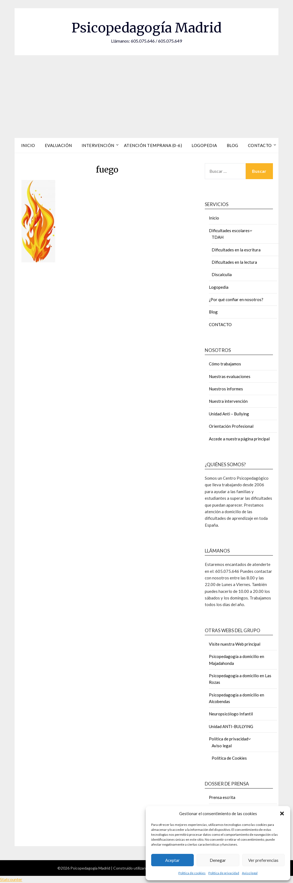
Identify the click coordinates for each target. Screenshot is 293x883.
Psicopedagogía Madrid (146, 28)
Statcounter (11, 879)
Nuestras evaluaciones (229, 376)
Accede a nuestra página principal (239, 438)
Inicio (28, 145)
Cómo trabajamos (225, 363)
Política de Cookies (229, 758)
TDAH (217, 237)
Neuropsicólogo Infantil (231, 713)
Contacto (260, 145)
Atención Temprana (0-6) (153, 145)
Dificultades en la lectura (234, 262)
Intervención (98, 145)
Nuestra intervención (228, 401)
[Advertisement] (146, 96)
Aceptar (172, 860)
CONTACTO (220, 324)
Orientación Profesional (231, 426)
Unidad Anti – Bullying (229, 413)
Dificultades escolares (229, 230)
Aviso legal (250, 873)
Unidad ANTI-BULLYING (231, 726)
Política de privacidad (223, 873)
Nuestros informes (226, 388)
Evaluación (58, 145)
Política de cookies (192, 873)
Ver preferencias (263, 860)
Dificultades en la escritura (236, 249)
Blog (232, 145)
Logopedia (204, 145)
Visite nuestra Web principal (234, 644)
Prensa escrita (222, 797)
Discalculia (222, 274)
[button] (282, 813)
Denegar (218, 860)
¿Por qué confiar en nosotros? (236, 299)
